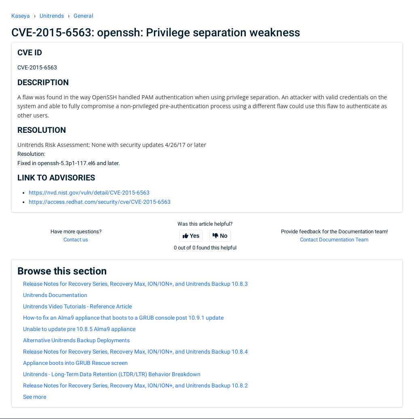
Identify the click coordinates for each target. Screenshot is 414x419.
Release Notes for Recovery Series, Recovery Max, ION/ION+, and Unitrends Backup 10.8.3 (135, 284)
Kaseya (20, 16)
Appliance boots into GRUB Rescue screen (75, 363)
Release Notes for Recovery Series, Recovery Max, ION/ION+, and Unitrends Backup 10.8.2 (135, 385)
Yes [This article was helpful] (194, 236)
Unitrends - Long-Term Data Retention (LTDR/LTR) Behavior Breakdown (112, 374)
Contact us (75, 240)
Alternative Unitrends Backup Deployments (76, 340)
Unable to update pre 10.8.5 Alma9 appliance (79, 329)
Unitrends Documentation (55, 295)
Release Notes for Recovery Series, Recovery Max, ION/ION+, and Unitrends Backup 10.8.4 (135, 351)
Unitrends (52, 16)
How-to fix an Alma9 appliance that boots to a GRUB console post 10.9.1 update (123, 317)
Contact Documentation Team (334, 240)
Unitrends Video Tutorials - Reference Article (77, 306)
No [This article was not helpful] (224, 236)
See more (34, 397)
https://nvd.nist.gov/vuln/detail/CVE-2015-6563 (89, 192)
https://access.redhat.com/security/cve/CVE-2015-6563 (100, 202)
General (83, 16)
